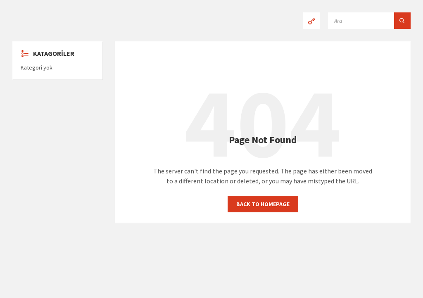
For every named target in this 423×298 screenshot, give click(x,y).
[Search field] (369, 20)
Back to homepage (263, 204)
